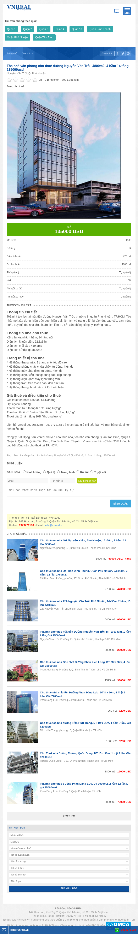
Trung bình (68, 472)
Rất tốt (84, 472)
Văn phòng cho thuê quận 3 (81, 920)
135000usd (108, 455)
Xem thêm (69, 817)
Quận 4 (60, 29)
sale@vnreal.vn (54, 526)
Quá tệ (51, 472)
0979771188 (128, 929)
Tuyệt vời (100, 472)
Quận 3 (43, 29)
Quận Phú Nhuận (17, 37)
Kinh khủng (34, 472)
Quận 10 (77, 29)
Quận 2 (27, 29)
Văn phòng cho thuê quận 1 (47, 920)
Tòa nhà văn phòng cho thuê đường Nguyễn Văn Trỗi (43, 455)
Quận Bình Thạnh (100, 29)
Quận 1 (11, 29)
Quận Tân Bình (44, 37)
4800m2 (78, 455)
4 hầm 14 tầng (93, 455)
